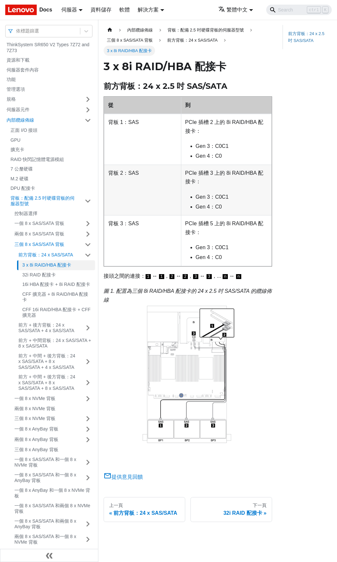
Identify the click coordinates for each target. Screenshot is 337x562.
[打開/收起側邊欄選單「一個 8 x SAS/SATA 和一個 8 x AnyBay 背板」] (88, 478)
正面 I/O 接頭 (23, 130)
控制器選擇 (25, 213)
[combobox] (16, 31)
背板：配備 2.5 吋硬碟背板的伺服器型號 (42, 201)
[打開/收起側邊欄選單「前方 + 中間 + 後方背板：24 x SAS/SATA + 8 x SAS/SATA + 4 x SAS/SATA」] (88, 361)
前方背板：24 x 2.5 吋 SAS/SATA (306, 37)
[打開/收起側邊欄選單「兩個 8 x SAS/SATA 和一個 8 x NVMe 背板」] (88, 539)
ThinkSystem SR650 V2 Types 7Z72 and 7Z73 (48, 47)
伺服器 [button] (69, 9)
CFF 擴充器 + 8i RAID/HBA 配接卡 (55, 297)
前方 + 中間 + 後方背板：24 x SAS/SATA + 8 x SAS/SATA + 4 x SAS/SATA (46, 361)
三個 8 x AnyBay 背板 (36, 449)
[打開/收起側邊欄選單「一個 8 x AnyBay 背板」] (88, 429)
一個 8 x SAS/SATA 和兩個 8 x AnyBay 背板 (45, 524)
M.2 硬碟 (19, 178)
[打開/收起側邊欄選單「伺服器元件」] (88, 110)
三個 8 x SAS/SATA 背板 (39, 244)
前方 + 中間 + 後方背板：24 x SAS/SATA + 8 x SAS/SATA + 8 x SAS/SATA (46, 382)
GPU (15, 140)
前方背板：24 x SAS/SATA (45, 254)
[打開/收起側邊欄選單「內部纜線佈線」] (88, 120)
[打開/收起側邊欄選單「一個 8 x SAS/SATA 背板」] (88, 223)
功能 (11, 79)
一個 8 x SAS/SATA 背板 (39, 223)
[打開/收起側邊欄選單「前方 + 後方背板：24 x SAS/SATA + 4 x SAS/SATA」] (88, 328)
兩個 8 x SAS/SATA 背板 (39, 233)
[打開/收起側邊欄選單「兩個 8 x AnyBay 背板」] (88, 439)
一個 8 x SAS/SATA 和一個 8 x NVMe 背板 (45, 462)
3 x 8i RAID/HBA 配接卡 (46, 265)
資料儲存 (100, 9)
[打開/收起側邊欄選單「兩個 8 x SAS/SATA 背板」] (88, 234)
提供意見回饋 (123, 477)
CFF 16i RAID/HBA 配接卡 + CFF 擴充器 (56, 312)
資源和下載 (18, 60)
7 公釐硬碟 (21, 168)
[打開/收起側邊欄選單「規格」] (88, 99)
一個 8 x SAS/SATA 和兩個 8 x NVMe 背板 (52, 508)
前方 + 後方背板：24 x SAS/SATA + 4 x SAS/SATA (46, 327)
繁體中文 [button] (233, 9)
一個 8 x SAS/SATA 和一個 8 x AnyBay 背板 (45, 477)
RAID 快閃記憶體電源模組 (37, 159)
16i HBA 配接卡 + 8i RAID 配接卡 (56, 284)
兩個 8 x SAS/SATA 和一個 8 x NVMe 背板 (45, 539)
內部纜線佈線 (20, 120)
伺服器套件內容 (23, 69)
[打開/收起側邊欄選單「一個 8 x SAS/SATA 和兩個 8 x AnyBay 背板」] (88, 524)
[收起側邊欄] (49, 555)
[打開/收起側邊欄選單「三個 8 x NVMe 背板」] (88, 418)
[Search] (299, 10)
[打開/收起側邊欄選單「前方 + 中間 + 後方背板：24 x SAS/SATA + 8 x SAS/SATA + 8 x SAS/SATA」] (88, 382)
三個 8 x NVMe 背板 (34, 418)
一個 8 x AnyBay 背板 (36, 429)
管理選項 (16, 89)
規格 (11, 99)
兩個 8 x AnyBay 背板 (36, 439)
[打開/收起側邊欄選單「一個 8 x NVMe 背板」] (88, 398)
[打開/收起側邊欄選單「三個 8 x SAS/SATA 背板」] (88, 244)
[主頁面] (110, 30)
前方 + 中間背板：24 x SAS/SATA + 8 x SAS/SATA (54, 343)
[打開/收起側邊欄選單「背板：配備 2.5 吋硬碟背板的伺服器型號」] (88, 201)
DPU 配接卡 (22, 188)
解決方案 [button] (148, 9)
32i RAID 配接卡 (39, 274)
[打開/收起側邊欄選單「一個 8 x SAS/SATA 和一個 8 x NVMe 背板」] (88, 462)
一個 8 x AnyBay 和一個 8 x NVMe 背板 (52, 493)
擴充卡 (17, 149)
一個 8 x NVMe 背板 (34, 398)
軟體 (124, 9)
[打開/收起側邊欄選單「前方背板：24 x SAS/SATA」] (88, 255)
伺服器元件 (18, 109)
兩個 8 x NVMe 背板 (34, 408)
